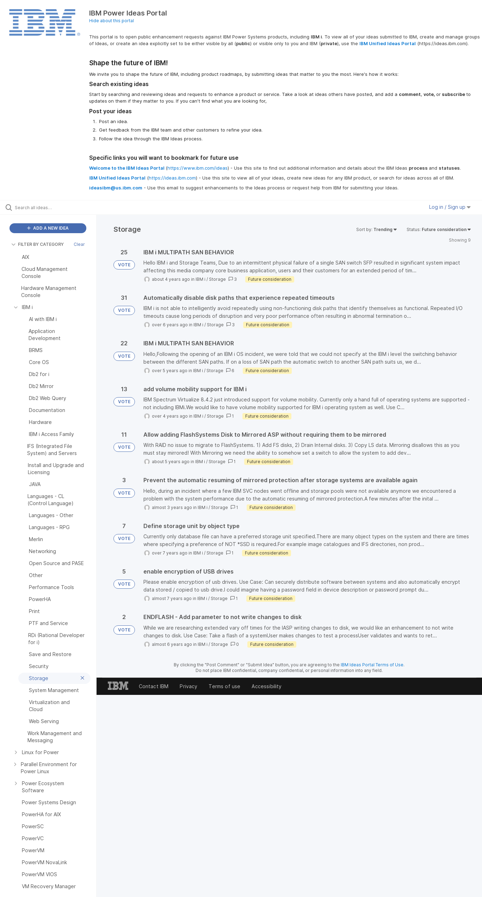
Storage (217, 279)
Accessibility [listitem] (267, 686)
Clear (79, 244)
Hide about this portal (111, 20)
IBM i (200, 279)
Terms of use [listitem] (224, 686)
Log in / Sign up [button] (450, 207)
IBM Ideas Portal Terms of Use (372, 664)
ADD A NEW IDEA (48, 228)
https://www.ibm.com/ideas (197, 168)
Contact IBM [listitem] (154, 686)
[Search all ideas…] (57, 207)
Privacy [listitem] (188, 686)
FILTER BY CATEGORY (37, 244)
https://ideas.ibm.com (172, 178)
